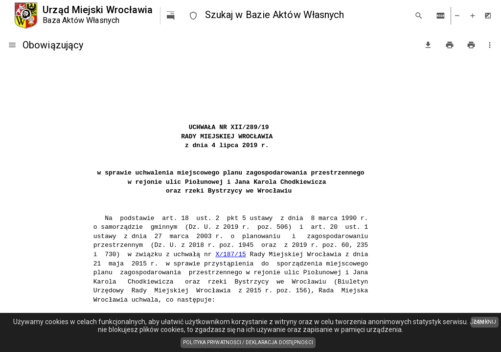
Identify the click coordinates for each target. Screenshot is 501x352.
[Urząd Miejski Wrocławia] (84, 15)
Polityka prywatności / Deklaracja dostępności (249, 343)
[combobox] (306, 15)
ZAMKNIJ (484, 322)
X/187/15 (230, 254)
